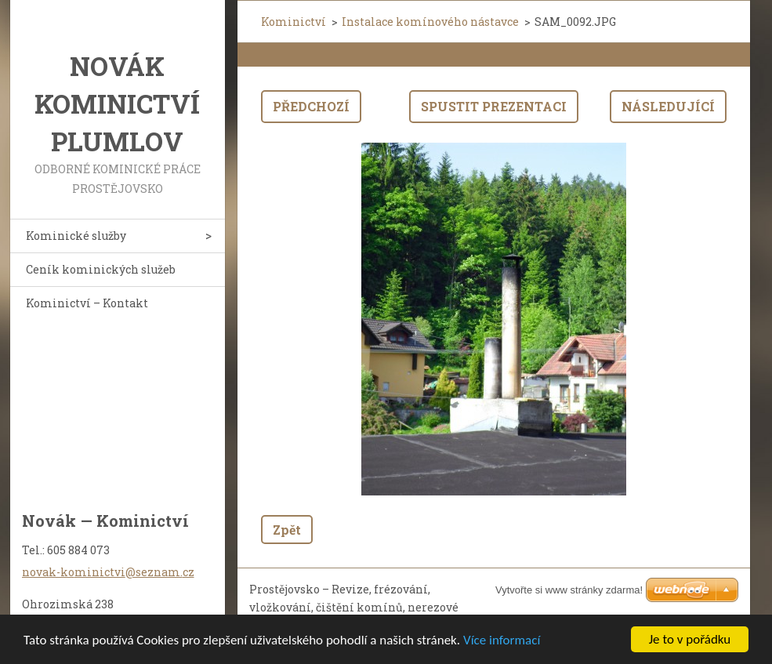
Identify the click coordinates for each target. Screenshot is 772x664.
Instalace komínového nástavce (430, 21)
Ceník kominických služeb (101, 269)
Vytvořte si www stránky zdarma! (569, 590)
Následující (668, 106)
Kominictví (293, 21)
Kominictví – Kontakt (87, 303)
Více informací (501, 640)
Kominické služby (76, 235)
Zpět (287, 529)
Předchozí (311, 106)
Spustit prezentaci (494, 106)
